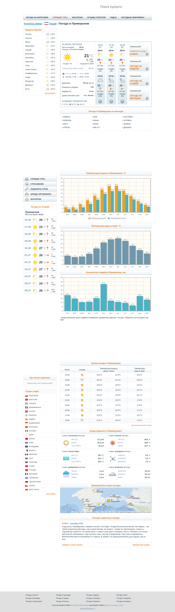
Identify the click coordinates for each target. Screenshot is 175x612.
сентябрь (128, 117)
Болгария (33, 396)
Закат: (81, 74)
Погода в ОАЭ (121, 595)
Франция (33, 474)
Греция (32, 403)
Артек (27, 42)
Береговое (29, 46)
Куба (31, 443)
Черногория (35, 482)
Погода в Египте (32, 595)
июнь (96, 120)
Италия (32, 431)
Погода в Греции (62, 598)
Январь (121, 455)
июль (96, 124)
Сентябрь (76, 446)
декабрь (127, 127)
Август (74, 439)
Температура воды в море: (73, 68)
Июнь (120, 446)
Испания (33, 427)
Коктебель (29, 58)
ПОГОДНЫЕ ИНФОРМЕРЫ (132, 17)
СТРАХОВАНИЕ (37, 184)
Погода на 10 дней (40, 207)
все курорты (50, 93)
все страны (50, 494)
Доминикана (35, 407)
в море (138, 52)
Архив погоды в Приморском (106, 363)
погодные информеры (80, 605)
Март (120, 477)
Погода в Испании (93, 598)
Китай (32, 439)
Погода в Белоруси (123, 601)
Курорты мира (33, 23)
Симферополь (31, 73)
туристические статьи (115, 605)
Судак (27, 77)
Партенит (29, 62)
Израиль (33, 415)
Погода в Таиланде (63, 595)
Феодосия (29, 81)
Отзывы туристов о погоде (106, 518)
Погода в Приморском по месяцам (106, 111)
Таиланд (33, 462)
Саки (27, 65)
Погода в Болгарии (33, 598)
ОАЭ (31, 458)
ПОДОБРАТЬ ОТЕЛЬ (39, 189)
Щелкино (29, 85)
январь (66, 117)
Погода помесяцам (136, 97)
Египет (32, 411)
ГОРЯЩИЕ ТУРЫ (60, 17)
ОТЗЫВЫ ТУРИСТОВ (96, 17)
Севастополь (31, 69)
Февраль (122, 458)
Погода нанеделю (136, 67)
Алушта (28, 38)
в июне (65, 104)
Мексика (33, 454)
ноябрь (127, 124)
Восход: (69, 74)
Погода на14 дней (136, 82)
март (65, 124)
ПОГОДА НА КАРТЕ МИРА (37, 17)
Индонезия (34, 423)
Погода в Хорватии (123, 598)
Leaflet (74, 512)
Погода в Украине (93, 601)
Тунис (32, 466)
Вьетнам (33, 400)
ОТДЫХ (113, 17)
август (96, 127)
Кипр (31, 435)
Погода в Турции (92, 595)
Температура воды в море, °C (106, 226)
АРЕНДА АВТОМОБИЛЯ (40, 194)
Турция (32, 470)
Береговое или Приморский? (40, 383)
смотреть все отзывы (141, 545)
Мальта (32, 450)
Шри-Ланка (34, 489)
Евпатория (29, 54)
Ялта (27, 89)
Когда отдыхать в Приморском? (106, 431)
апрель (66, 127)
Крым (52, 23)
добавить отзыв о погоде (72, 545)
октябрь (127, 120)
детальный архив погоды (141, 425)
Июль (74, 443)
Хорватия (33, 478)
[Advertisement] (106, 33)
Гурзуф (28, 50)
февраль (67, 120)
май (95, 117)
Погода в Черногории (34, 601)
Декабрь (122, 462)
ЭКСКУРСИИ (77, 17)
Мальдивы (34, 446)
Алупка (28, 34)
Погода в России (62, 601)
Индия (32, 419)
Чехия (32, 486)
